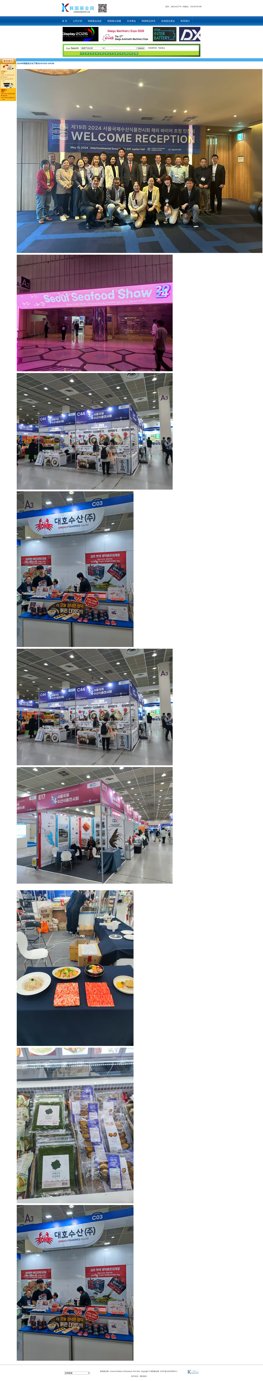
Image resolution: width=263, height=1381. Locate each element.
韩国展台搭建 (114, 21)
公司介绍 (77, 21)
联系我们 (185, 21)
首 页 (64, 21)
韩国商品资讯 (148, 21)
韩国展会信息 (95, 21)
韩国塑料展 (152, 48)
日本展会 (131, 21)
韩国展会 (161, 48)
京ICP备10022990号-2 (168, 1371)
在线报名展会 (168, 21)
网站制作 (143, 1376)
